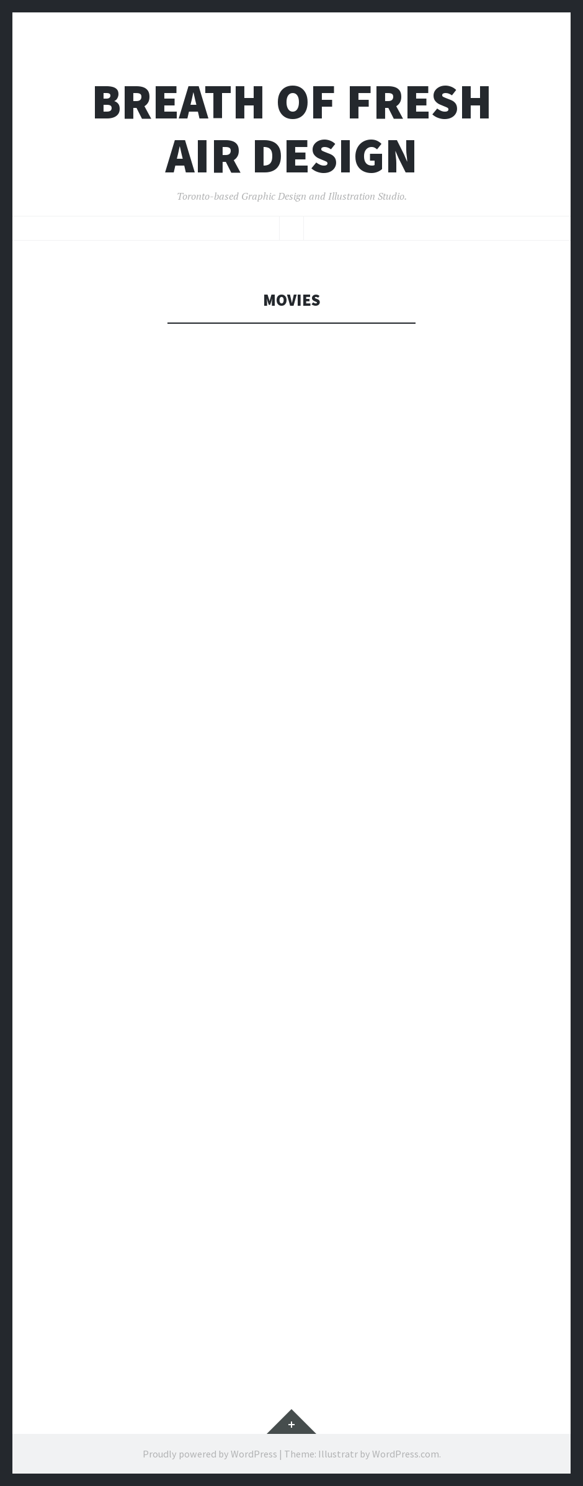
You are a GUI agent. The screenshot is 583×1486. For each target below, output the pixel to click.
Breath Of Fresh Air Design (291, 128)
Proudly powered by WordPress (210, 1454)
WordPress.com (405, 1454)
